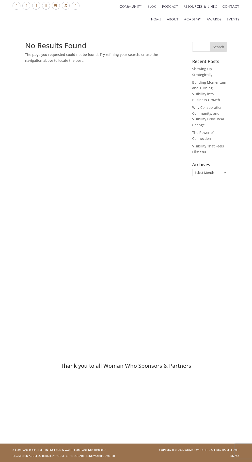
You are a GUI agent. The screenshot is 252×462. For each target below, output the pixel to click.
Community (131, 7)
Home (156, 19)
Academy (192, 19)
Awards (214, 19)
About (173, 19)
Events (233, 19)
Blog (152, 7)
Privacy (234, 456)
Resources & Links (200, 7)
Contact (230, 7)
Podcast (170, 7)
